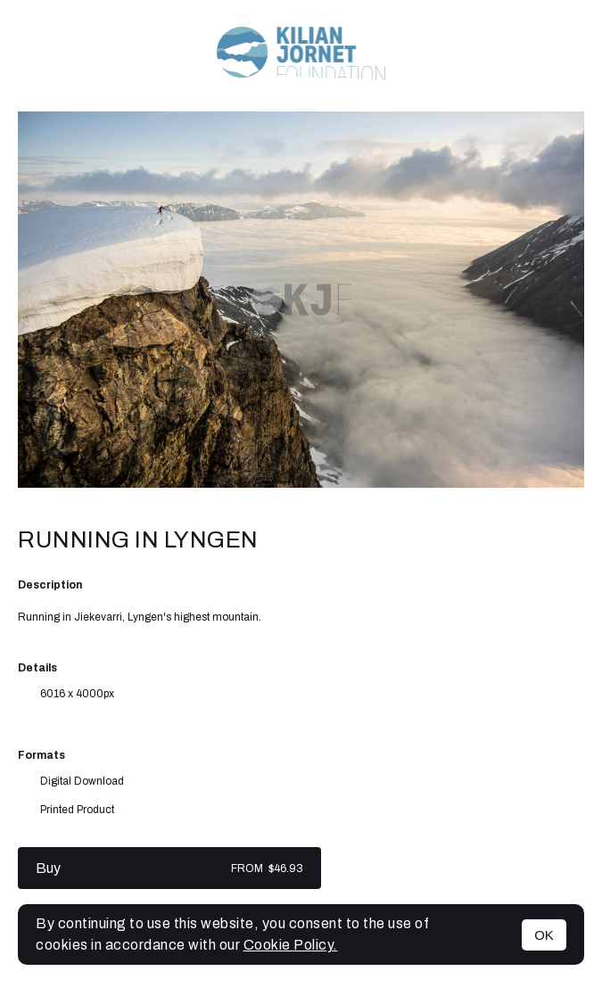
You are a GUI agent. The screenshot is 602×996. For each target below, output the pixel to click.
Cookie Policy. (290, 944)
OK (544, 934)
